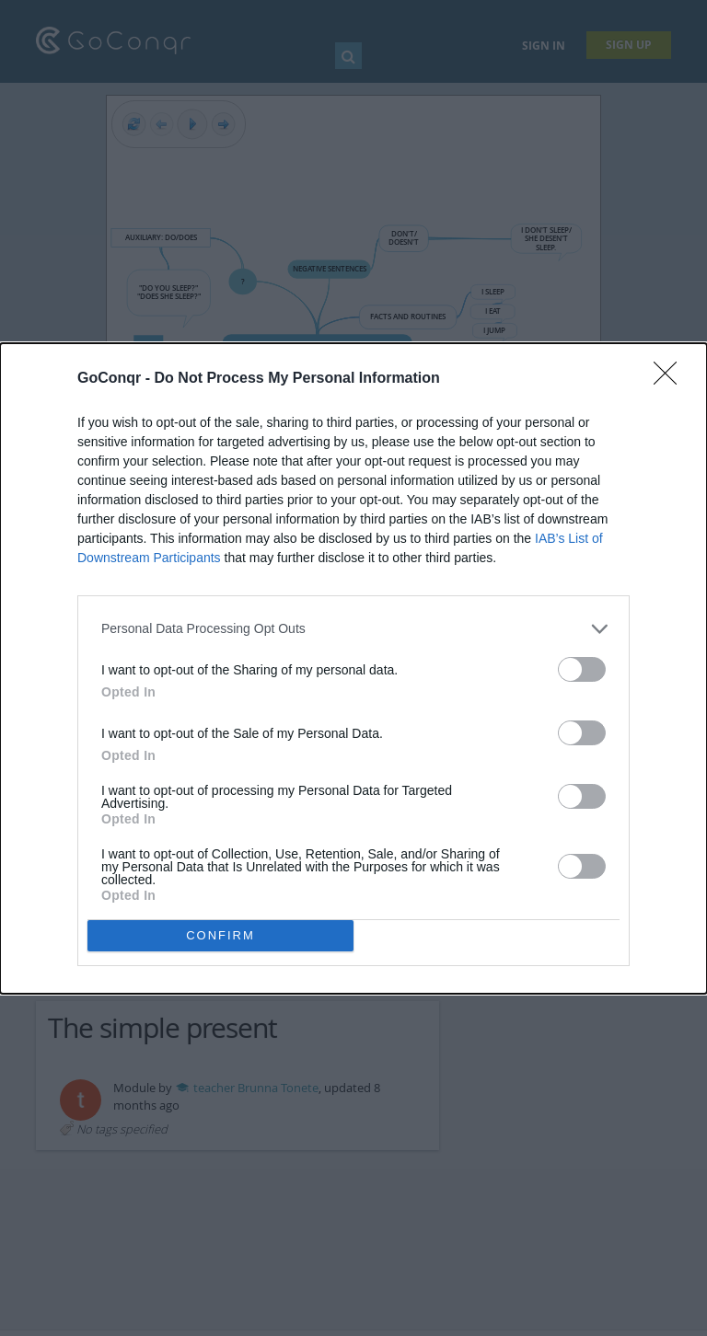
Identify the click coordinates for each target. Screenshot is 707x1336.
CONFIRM (220, 935)
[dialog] (353, 668)
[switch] (582, 669)
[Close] (671, 379)
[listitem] (353, 629)
